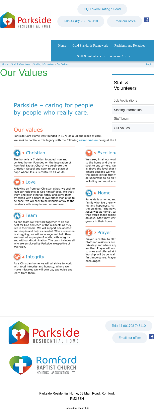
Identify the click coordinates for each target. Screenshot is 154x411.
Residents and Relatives (129, 45)
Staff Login (121, 118)
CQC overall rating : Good (102, 9)
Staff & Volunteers (89, 56)
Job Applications (125, 100)
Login (149, 64)
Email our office (124, 21)
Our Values (63, 64)
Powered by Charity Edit (77, 408)
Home (62, 45)
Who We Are (117, 56)
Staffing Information (43, 64)
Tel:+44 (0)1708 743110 (81, 21)
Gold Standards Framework (90, 45)
